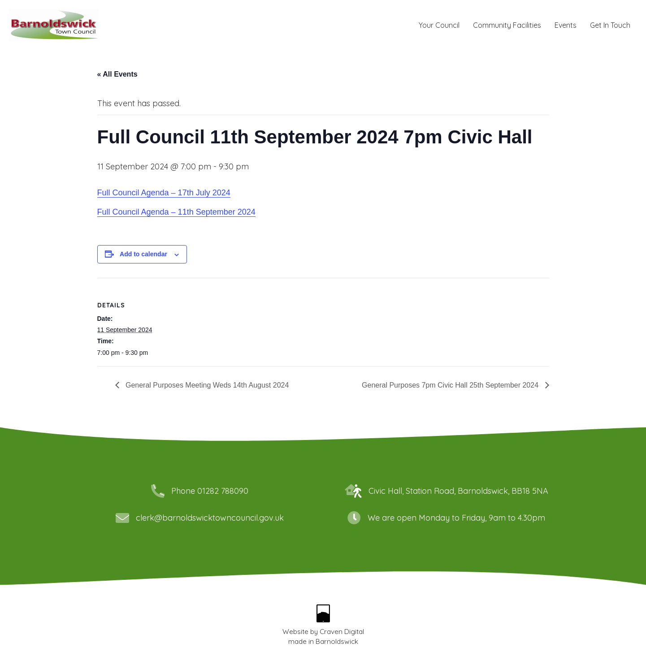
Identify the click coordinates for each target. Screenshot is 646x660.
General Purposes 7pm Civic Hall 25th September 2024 (451, 385)
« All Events (117, 74)
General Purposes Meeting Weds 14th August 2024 (206, 385)
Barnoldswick (337, 641)
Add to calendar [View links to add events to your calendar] (143, 254)
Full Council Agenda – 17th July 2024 (163, 192)
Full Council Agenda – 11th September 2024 (176, 211)
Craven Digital (342, 631)
